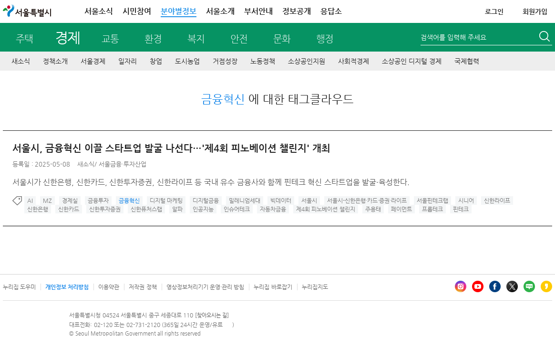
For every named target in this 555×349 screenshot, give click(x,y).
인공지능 (203, 209)
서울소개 (220, 11)
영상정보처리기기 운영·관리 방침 (205, 287)
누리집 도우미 (19, 287)
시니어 (466, 200)
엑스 (512, 286)
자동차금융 (273, 209)
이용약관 (108, 287)
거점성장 (225, 61)
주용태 (373, 209)
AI (30, 200)
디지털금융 (206, 200)
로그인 (494, 11)
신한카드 (68, 209)
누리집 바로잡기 (273, 287)
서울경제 (93, 61)
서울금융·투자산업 (122, 164)
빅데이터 (280, 200)
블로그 (529, 286)
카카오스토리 (546, 286)
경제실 (70, 200)
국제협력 (466, 61)
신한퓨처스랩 (146, 209)
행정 (324, 38)
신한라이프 (497, 200)
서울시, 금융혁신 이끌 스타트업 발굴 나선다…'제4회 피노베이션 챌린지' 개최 (171, 148)
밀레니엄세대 (244, 200)
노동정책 (262, 61)
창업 (156, 61)
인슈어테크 (237, 209)
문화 (281, 38)
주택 (24, 38)
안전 (238, 38)
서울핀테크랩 (432, 200)
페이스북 (495, 286)
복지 (196, 38)
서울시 (309, 200)
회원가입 (535, 11)
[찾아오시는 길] (212, 315)
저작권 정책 (142, 287)
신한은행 (37, 209)
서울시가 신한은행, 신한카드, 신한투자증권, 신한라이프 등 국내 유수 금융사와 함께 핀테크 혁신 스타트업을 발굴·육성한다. (211, 182)
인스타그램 (460, 286)
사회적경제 (353, 61)
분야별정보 (178, 11)
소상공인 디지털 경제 (412, 61)
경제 (67, 37)
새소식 (20, 61)
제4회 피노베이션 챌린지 (325, 209)
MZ (47, 200)
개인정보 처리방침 (67, 287)
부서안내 (258, 11)
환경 (153, 38)
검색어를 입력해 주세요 (453, 37)
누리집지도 (315, 287)
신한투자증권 (105, 209)
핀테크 (461, 209)
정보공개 (296, 11)
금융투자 (98, 200)
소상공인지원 (306, 61)
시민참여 (137, 11)
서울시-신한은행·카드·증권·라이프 (367, 200)
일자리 (127, 61)
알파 (177, 209)
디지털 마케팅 (166, 200)
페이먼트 (401, 209)
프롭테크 (432, 209)
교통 (110, 38)
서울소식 (98, 11)
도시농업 (187, 61)
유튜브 (477, 286)
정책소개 (55, 61)
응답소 (331, 11)
